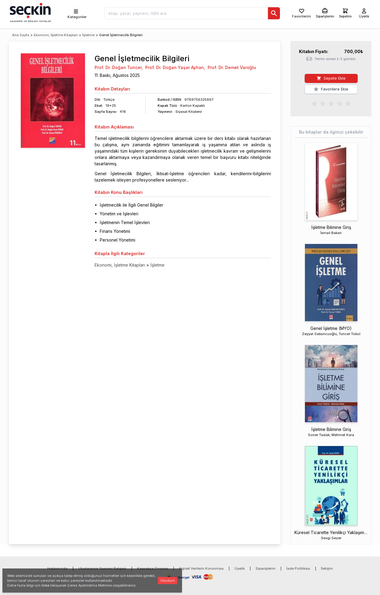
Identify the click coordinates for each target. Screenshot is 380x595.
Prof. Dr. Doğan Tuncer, (119, 67)
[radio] (314, 103)
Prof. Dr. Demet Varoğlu (232, 67)
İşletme (88, 35)
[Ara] (274, 13)
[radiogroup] (331, 103)
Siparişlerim (265, 568)
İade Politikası (298, 568)
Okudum (167, 580)
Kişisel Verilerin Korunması (201, 568)
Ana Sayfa (20, 35)
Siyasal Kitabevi (188, 111)
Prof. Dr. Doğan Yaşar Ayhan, (175, 67)
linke (45, 585)
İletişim (327, 568)
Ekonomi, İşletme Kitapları (56, 35)
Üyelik (239, 568)
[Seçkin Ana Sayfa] (29, 12)
